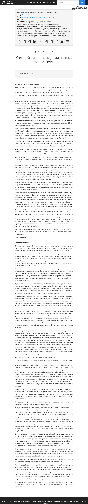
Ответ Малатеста (24, 75)
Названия (26, 501)
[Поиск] (68, 2)
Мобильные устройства (69, 501)
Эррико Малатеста (28, 15)
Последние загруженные (51, 501)
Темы (39, 501)
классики (33, 17)
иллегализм (25, 17)
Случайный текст (7, 501)
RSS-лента (18, 501)
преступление (43, 17)
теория (51, 17)
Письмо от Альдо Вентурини (27, 73)
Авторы (33, 501)
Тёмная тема (82, 7)
